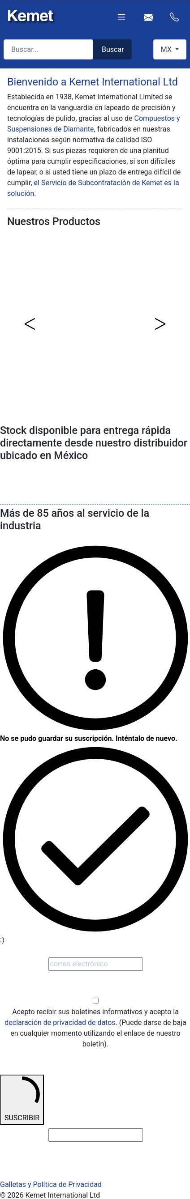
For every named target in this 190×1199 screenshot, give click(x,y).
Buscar (113, 49)
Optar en (95, 990)
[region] (95, 323)
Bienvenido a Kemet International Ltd (92, 82)
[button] (30, 324)
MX (167, 49)
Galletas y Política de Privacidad (51, 1184)
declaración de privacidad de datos (59, 1022)
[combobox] (48, 49)
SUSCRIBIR (22, 1099)
